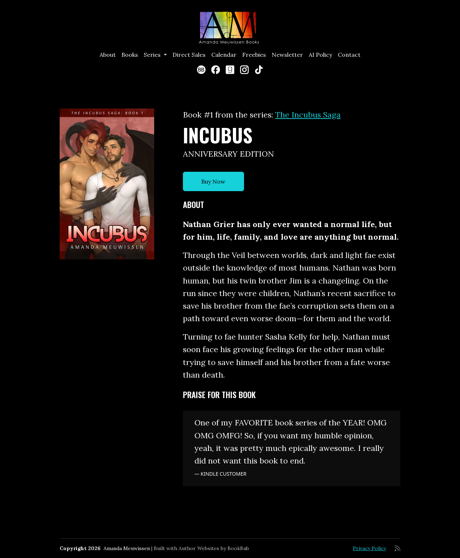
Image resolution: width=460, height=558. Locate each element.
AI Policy (320, 54)
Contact (349, 54)
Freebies (254, 54)
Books (129, 54)
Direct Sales (189, 54)
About (108, 54)
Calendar (223, 54)
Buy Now (213, 181)
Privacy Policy (369, 548)
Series (153, 54)
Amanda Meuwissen (127, 548)
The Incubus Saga (308, 115)
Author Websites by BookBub (214, 548)
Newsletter (287, 54)
